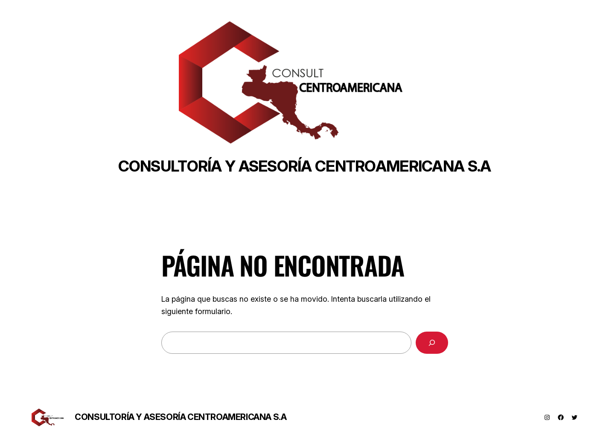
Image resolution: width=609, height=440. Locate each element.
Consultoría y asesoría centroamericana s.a (304, 166)
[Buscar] (432, 343)
